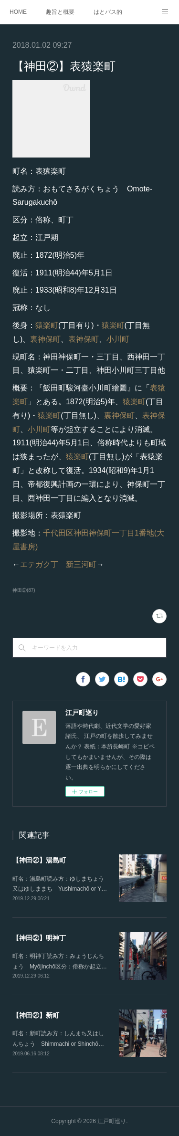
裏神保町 (45, 339)
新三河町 (81, 564)
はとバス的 (108, 12)
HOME (18, 12)
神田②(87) (23, 590)
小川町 (117, 339)
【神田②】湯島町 (39, 860)
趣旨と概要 (60, 12)
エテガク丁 (39, 564)
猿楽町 (46, 325)
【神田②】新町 (35, 1015)
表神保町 (83, 339)
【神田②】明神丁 (39, 938)
